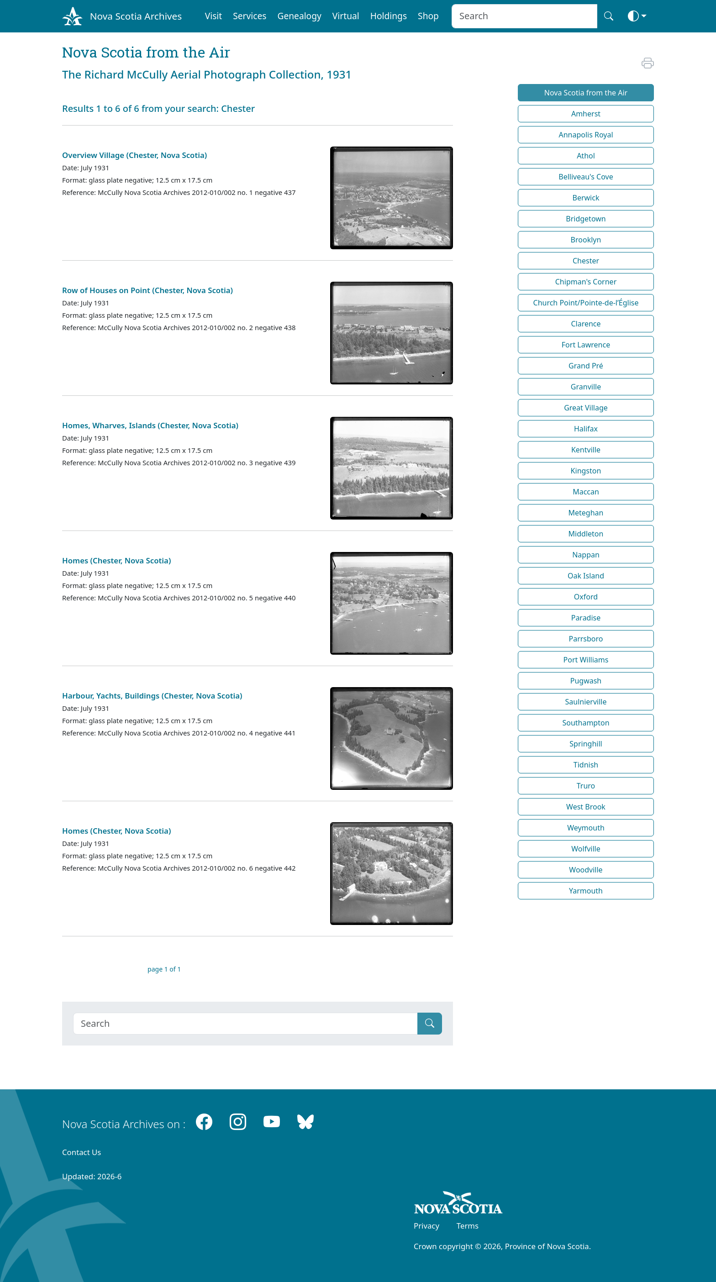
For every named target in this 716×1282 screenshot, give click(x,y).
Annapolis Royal (585, 135)
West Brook (585, 807)
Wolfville (585, 849)
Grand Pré (586, 366)
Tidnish (586, 765)
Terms (468, 1225)
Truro (586, 786)
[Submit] (429, 1024)
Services (249, 16)
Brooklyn (586, 240)
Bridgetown (585, 219)
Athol (586, 156)
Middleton (586, 534)
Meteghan (586, 513)
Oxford (586, 597)
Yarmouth (586, 891)
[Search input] (524, 16)
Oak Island (586, 576)
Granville (586, 387)
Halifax (586, 429)
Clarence (585, 324)
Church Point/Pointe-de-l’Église (586, 303)
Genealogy (299, 16)
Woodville (585, 870)
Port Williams (586, 660)
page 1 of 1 (164, 969)
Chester (586, 261)
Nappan (586, 555)
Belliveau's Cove (585, 177)
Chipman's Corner (586, 282)
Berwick (586, 198)
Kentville (585, 450)
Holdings (388, 16)
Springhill (585, 744)
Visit (213, 16)
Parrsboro (586, 639)
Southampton (585, 723)
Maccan (586, 492)
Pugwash (586, 681)
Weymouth (586, 828)
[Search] (245, 1024)
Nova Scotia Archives (136, 16)
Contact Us (81, 1152)
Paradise (586, 618)
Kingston (586, 471)
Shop (428, 16)
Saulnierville (586, 702)
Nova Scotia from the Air (585, 93)
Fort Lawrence (586, 345)
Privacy (426, 1225)
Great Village (586, 408)
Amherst (585, 114)
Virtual (345, 16)
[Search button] (609, 16)
